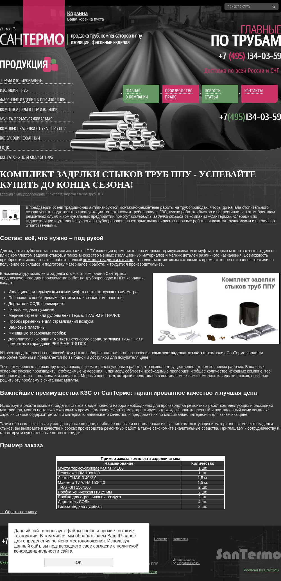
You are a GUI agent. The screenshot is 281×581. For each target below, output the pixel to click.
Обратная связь (188, 563)
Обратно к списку (18, 512)
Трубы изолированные (21, 80)
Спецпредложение (30, 194)
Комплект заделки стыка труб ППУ (32, 128)
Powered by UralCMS (261, 570)
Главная (6, 194)
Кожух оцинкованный (20, 138)
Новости (160, 539)
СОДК (4, 147)
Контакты (180, 539)
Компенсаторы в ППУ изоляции (29, 109)
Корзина (77, 13)
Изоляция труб (14, 90)
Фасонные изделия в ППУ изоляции (32, 99)
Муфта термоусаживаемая (26, 119)
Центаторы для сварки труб (26, 157)
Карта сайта (185, 559)
